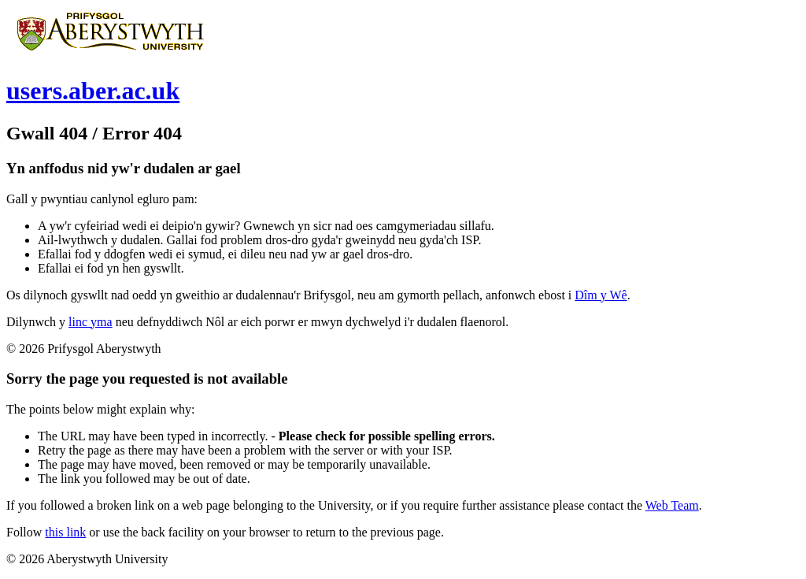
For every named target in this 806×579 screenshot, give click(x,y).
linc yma (90, 321)
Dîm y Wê (601, 295)
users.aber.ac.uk (92, 90)
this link (65, 532)
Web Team (672, 505)
